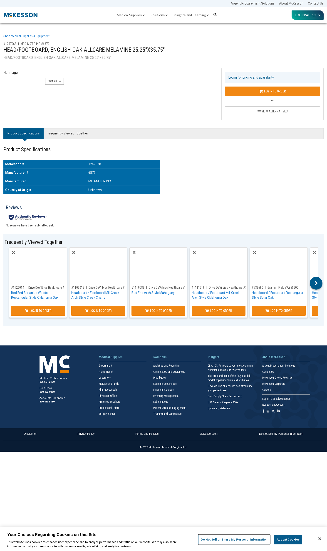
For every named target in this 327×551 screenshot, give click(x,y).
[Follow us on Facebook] (263, 411)
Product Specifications (23, 133)
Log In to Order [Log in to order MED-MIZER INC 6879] (272, 91)
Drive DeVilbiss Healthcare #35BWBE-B (52, 287)
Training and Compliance (167, 413)
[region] (163, 539)
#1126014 (17, 287)
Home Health (106, 371)
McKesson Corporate (273, 383)
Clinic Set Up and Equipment (169, 371)
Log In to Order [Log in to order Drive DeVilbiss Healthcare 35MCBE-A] (98, 311)
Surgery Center (107, 413)
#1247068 (9, 44)
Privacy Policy (85, 433)
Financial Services (163, 389)
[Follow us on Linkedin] (278, 411)
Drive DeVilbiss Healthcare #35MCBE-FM (174, 287)
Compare (54, 81)
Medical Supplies (131, 15)
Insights (213, 357)
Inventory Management (165, 395)
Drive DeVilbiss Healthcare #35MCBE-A (113, 287)
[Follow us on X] (273, 411)
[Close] (320, 539)
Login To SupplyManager (276, 398)
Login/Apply (307, 15)
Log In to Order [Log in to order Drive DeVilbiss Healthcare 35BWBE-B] (38, 311)
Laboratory (105, 377)
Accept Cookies (288, 539)
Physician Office (108, 395)
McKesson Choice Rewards (277, 377)
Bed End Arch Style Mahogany (153, 293)
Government (105, 365)
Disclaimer (30, 433)
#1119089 (137, 287)
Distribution (159, 377)
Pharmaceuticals (108, 389)
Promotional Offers (109, 408)
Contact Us (316, 3)
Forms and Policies (147, 433)
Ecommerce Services (165, 383)
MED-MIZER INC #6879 (35, 44)
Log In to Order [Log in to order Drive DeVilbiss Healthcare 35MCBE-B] (218, 311)
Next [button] (316, 283)
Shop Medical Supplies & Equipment (26, 36)
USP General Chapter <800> (223, 402)
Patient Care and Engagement (169, 408)
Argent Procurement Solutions (253, 3)
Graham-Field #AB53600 (283, 287)
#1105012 (77, 287)
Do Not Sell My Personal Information (281, 433)
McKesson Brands (109, 383)
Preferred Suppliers (109, 401)
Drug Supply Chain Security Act (225, 396)
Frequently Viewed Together (68, 133)
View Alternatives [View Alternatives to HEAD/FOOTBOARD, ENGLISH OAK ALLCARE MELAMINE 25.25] (273, 111)
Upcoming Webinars (219, 408)
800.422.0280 (47, 391)
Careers (266, 389)
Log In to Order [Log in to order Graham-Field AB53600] (278, 311)
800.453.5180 (47, 401)
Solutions (159, 15)
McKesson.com (209, 433)
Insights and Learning (191, 15)
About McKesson (291, 3)
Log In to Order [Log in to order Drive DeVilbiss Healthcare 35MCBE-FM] (158, 311)
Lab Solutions (160, 401)
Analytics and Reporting (166, 365)
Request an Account (273, 404)
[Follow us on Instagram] (268, 411)
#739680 (257, 287)
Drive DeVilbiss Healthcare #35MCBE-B (233, 287)
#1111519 (198, 287)
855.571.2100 (47, 381)
